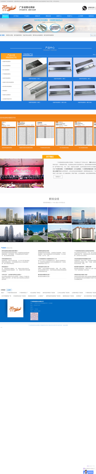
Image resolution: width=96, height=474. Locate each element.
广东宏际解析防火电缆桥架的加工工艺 (47, 258)
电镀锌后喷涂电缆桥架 (8, 82)
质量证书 (37, 16)
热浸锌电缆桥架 (6, 78)
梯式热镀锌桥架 (18, 35)
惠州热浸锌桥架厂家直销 (49, 292)
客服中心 (69, 16)
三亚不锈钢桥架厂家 (6, 296)
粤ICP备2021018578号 (51, 325)
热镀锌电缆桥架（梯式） (35, 78)
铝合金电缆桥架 (6, 65)
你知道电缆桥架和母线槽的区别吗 (82, 258)
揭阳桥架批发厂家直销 (68, 296)
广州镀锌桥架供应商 (12, 292)
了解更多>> (58, 176)
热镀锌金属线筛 (6, 94)
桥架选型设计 (5, 266)
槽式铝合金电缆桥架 (38, 35)
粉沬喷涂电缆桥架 (7, 86)
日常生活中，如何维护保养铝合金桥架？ (12, 274)
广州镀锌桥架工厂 (23, 292)
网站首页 (5, 16)
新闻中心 (59, 16)
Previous (2, 25)
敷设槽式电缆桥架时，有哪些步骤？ (83, 266)
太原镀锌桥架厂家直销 (77, 292)
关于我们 (16, 16)
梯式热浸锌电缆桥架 (49, 35)
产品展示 (26, 16)
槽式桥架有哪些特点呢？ (44, 274)
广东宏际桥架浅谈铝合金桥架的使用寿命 (84, 251)
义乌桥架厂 (41, 296)
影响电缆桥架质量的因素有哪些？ (10, 251)
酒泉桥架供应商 (32, 296)
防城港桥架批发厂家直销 (20, 296)
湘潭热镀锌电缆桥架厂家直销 (53, 296)
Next (94, 25)
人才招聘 (80, 16)
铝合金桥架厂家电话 (35, 292)
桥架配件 (5, 90)
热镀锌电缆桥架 (6, 61)
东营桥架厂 (79, 296)
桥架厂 (2, 292)
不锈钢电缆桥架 (6, 74)
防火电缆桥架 (6, 69)
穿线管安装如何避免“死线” (81, 274)
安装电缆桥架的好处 (7, 258)
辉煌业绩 (48, 16)
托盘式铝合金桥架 (27, 35)
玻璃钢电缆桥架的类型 (43, 251)
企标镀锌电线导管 (7, 99)
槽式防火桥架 (9, 35)
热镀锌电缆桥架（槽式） (60, 78)
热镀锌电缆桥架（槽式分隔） (60, 102)
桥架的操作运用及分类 (43, 266)
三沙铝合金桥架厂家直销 (63, 292)
